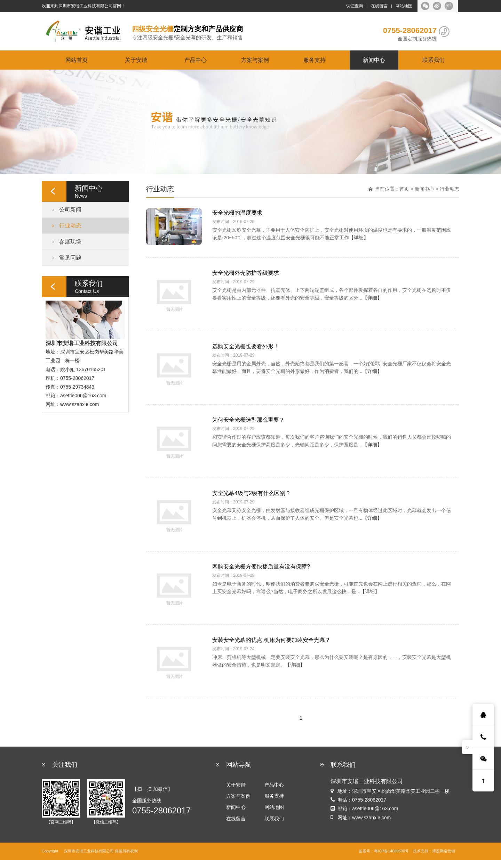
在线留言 (379, 6)
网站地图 (404, 6)
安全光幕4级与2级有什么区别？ (251, 493)
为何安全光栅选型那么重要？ (248, 419)
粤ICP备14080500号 (391, 851)
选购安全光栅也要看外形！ (245, 346)
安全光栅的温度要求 (237, 212)
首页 (404, 188)
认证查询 (354, 6)
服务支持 (314, 60)
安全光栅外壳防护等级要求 (245, 273)
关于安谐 (136, 60)
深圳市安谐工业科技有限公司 (89, 851)
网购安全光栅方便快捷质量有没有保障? (261, 566)
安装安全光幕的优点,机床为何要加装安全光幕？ (271, 640)
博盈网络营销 (443, 851)
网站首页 (76, 60)
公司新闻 (70, 209)
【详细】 (358, 237)
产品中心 (195, 60)
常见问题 (70, 257)
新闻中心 (374, 60)
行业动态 (70, 225)
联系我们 (433, 60)
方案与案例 (255, 60)
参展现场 (70, 241)
